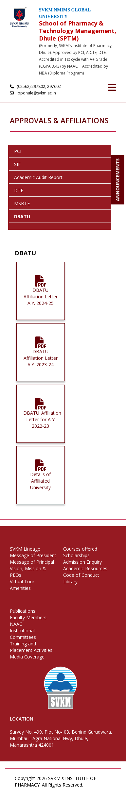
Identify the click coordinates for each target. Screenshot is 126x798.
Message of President (33, 555)
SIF (17, 164)
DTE (18, 190)
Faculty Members (28, 617)
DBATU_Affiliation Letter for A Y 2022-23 (42, 416)
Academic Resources (85, 568)
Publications (22, 611)
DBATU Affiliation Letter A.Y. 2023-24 (41, 355)
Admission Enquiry (82, 562)
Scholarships (76, 555)
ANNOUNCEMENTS (118, 179)
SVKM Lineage (25, 549)
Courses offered (80, 549)
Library (70, 581)
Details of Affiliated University (40, 477)
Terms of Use (45, 791)
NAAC (16, 624)
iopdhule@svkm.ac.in (34, 93)
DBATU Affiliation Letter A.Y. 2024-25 (41, 293)
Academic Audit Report (38, 177)
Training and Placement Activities (31, 646)
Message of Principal (32, 562)
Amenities (20, 588)
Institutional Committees (23, 633)
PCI (17, 151)
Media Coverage (27, 657)
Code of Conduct (81, 575)
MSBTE (22, 203)
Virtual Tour (22, 581)
